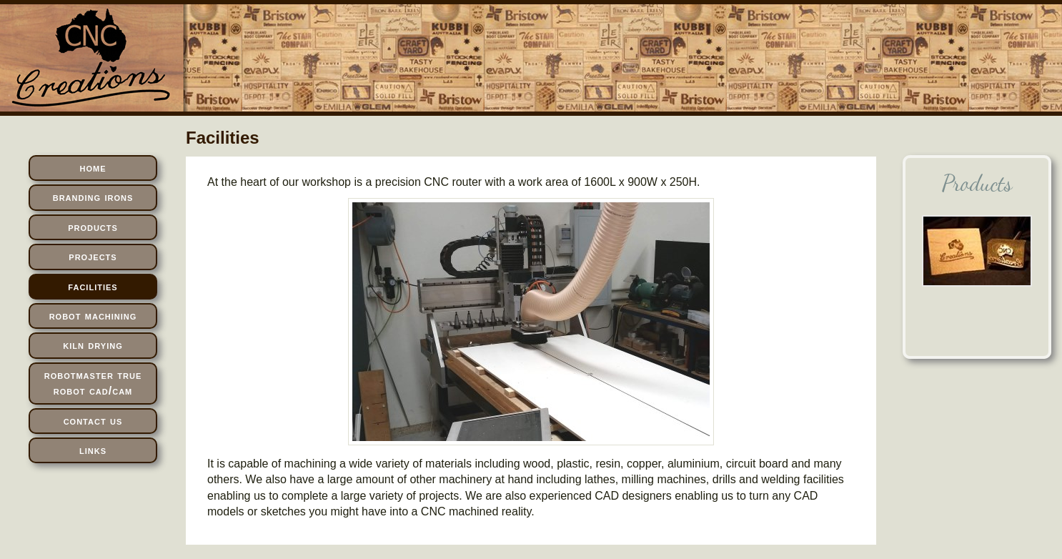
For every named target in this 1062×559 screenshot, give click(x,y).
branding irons (93, 197)
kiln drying (92, 345)
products (93, 227)
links (92, 450)
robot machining (93, 316)
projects (92, 256)
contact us (93, 421)
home (93, 168)
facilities (92, 286)
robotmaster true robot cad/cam (93, 383)
